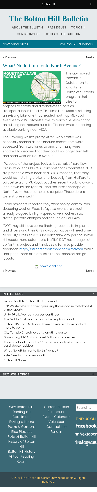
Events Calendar (56, 416)
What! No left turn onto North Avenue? (31, 350)
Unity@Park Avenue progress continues (32, 314)
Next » (90, 57)
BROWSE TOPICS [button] (16, 374)
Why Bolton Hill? (21, 406)
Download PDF (48, 266)
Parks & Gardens (21, 426)
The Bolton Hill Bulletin (48, 18)
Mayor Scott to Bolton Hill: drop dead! (30, 301)
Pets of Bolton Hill (22, 436)
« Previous (9, 57)
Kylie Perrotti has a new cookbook (28, 355)
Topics (76, 27)
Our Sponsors (28, 34)
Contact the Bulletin (62, 34)
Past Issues (57, 27)
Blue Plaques (21, 431)
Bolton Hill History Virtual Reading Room (21, 456)
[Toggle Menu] (91, 4)
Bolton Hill (48, 4)
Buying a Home (21, 421)
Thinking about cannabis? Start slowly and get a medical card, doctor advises (44, 344)
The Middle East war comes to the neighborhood (39, 319)
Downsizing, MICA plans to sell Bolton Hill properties (40, 337)
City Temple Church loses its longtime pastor (36, 332)
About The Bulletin (27, 27)
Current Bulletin (56, 406)
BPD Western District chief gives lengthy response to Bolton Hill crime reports (48, 308)
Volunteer (56, 421)
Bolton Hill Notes (15, 360)
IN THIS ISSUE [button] (13, 294)
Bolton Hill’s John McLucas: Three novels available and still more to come (45, 326)
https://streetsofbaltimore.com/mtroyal (51, 249)
